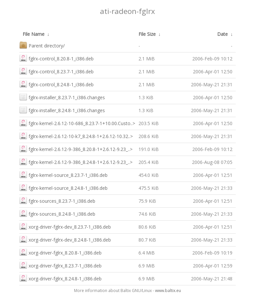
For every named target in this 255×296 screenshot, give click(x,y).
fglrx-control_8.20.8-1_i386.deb (56, 58)
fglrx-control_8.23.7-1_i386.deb (56, 71)
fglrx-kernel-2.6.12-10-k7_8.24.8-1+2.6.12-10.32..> (76, 135)
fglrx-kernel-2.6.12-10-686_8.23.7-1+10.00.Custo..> (77, 122)
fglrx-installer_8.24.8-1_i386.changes (62, 109)
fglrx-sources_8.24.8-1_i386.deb (57, 213)
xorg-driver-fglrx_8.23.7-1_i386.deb (60, 265)
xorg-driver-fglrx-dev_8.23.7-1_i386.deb (65, 226)
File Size (147, 34)
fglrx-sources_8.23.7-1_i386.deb (57, 200)
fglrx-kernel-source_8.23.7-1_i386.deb (63, 174)
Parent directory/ (42, 45)
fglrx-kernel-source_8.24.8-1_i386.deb (63, 187)
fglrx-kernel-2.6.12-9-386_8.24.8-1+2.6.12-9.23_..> (75, 161)
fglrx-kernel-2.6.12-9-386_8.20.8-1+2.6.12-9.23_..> (75, 148)
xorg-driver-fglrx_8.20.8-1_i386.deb (60, 252)
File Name (33, 34)
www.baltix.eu (168, 290)
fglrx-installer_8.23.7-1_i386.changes (62, 97)
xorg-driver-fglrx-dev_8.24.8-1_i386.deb (65, 239)
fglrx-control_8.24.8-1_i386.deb (56, 84)
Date (222, 34)
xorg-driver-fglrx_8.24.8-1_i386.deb (60, 278)
